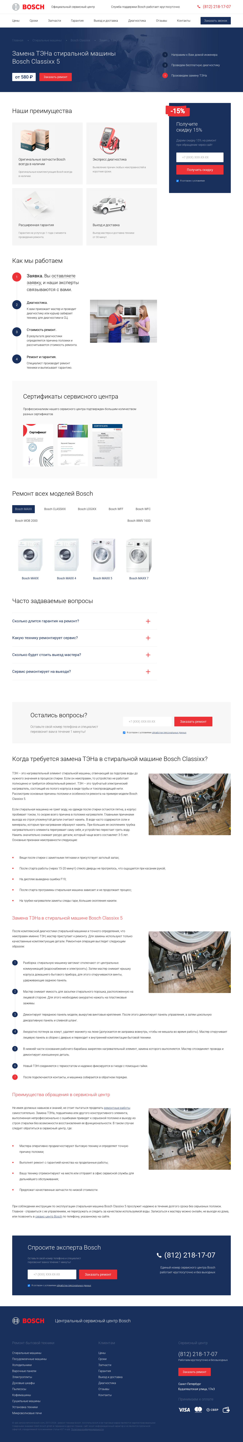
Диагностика (137, 20)
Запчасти (54, 20)
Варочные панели (24, 1371)
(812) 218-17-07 (189, 1255)
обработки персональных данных (169, 732)
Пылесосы (19, 1389)
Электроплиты (22, 1377)
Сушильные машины (26, 1401)
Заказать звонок (215, 20)
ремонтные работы (117, 1108)
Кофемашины (21, 1395)
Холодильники (22, 1365)
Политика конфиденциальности (87, 1429)
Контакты (183, 20)
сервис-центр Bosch (48, 1216)
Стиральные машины (26, 1353)
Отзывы (161, 20)
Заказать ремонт (55, 77)
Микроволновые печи (27, 1413)
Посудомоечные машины (29, 1359)
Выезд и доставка (106, 20)
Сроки (34, 20)
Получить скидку (200, 170)
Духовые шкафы (23, 1383)
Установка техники (25, 1407)
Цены (15, 20)
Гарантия (77, 20)
